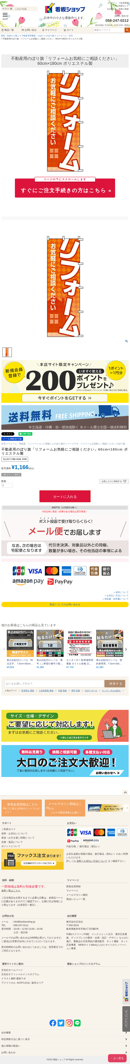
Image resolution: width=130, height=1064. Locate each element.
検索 (127, 30)
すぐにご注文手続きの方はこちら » (66, 186)
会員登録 (125, 3)
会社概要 (72, 916)
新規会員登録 (73, 886)
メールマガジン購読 (77, 894)
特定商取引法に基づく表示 (15, 1039)
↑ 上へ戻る (117, 1058)
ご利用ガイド (122, 6)
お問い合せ (29, 30)
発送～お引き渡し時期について (18, 837)
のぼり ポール (91, 690)
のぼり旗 (50, 36)
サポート (7, 823)
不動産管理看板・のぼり (32, 36)
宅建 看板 (62, 690)
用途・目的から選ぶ (10, 36)
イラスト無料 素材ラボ (13, 978)
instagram (99, 989)
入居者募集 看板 (46, 690)
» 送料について (121, 592)
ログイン (113, 3)
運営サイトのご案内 (12, 963)
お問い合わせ (8, 1052)
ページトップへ (125, 792)
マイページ (49, 30)
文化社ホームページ (12, 970)
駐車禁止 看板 (27, 690)
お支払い (72, 823)
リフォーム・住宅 (65, 36)
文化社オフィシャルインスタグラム (20, 974)
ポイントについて (10, 846)
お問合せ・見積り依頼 (118, 9)
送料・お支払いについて (14, 833)
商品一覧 (7, 30)
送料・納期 (8, 880)
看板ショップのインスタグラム (83, 963)
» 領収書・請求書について (116, 599)
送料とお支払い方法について (92, 861)
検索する (116, 683)
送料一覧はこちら (10, 890)
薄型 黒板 (75, 690)
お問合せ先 (8, 916)
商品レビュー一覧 (75, 899)
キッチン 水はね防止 (111, 690)
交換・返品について (12, 842)
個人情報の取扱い (10, 1045)
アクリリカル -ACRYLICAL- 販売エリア (22, 982)
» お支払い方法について (117, 595)
